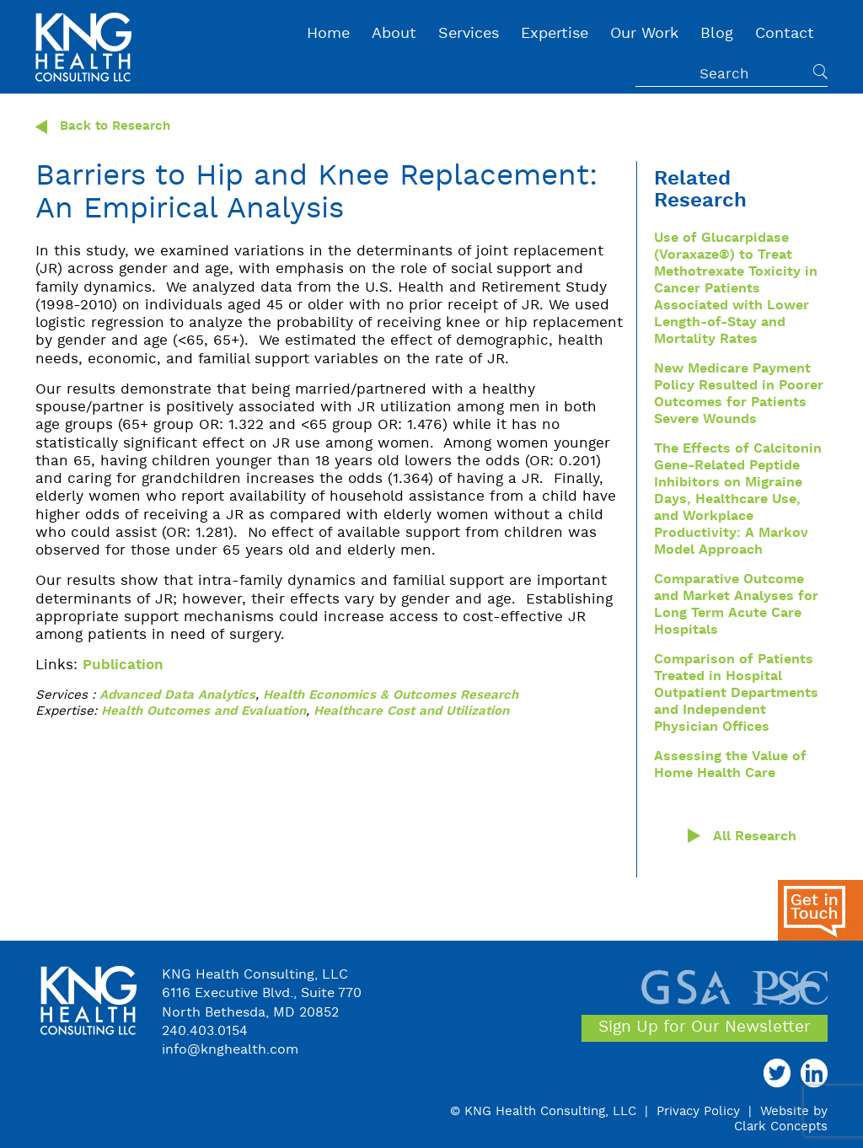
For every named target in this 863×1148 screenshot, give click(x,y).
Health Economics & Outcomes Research (390, 696)
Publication (123, 665)
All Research (754, 837)
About (394, 34)
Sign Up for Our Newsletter (704, 1027)
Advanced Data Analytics (177, 696)
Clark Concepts (781, 1126)
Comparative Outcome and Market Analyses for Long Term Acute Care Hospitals (736, 605)
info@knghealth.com (230, 1050)
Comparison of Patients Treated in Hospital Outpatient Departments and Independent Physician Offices (736, 694)
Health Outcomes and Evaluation (203, 712)
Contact (784, 34)
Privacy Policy (698, 1111)
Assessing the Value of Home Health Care (730, 765)
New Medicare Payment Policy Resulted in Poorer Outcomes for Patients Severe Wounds (738, 394)
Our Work (644, 34)
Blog (716, 34)
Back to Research (102, 127)
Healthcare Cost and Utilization (411, 712)
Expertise (554, 34)
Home (328, 34)
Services (468, 34)
